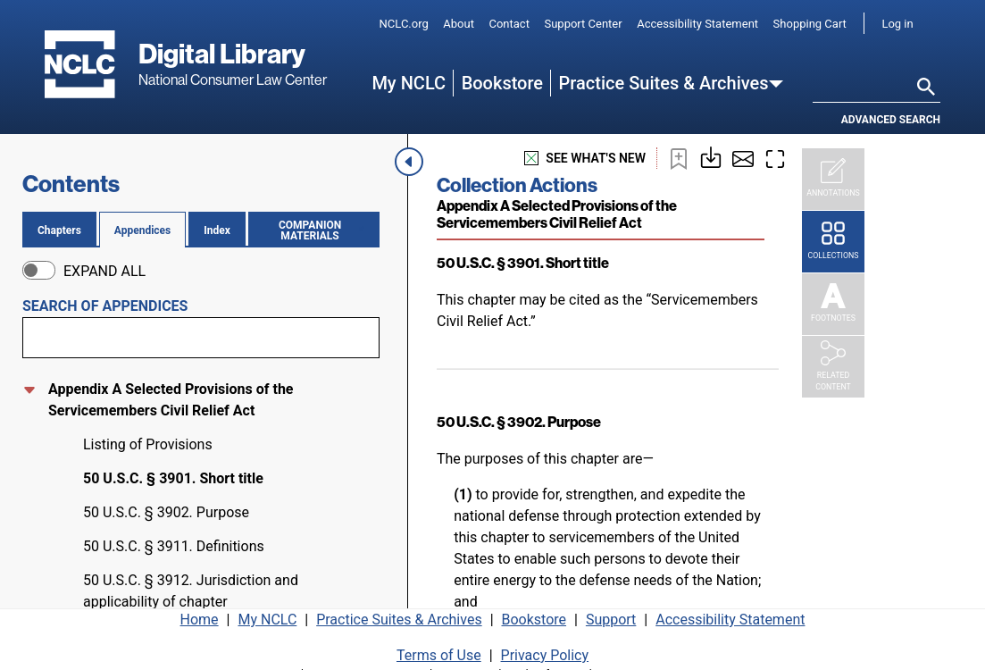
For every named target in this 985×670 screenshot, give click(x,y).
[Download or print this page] (711, 156)
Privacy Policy (545, 649)
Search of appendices (105, 305)
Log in (897, 23)
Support (611, 613)
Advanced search (890, 119)
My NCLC (408, 83)
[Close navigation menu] (411, 161)
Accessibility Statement (697, 23)
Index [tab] (217, 230)
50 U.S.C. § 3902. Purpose (166, 512)
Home (199, 613)
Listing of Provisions (148, 444)
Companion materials (317, 230)
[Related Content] (833, 367)
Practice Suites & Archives (664, 83)
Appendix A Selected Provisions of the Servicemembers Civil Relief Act (171, 400)
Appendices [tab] (142, 230)
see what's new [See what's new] (585, 158)
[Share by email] (743, 158)
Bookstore (502, 83)
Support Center (583, 23)
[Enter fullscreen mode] (775, 158)
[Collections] (833, 242)
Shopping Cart (810, 23)
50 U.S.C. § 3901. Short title (173, 478)
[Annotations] (833, 179)
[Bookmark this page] (678, 158)
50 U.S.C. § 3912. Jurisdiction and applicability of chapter (190, 591)
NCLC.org (404, 23)
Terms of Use (439, 649)
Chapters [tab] (59, 230)
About (458, 23)
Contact (508, 23)
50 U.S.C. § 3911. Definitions (173, 546)
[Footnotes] (833, 304)
